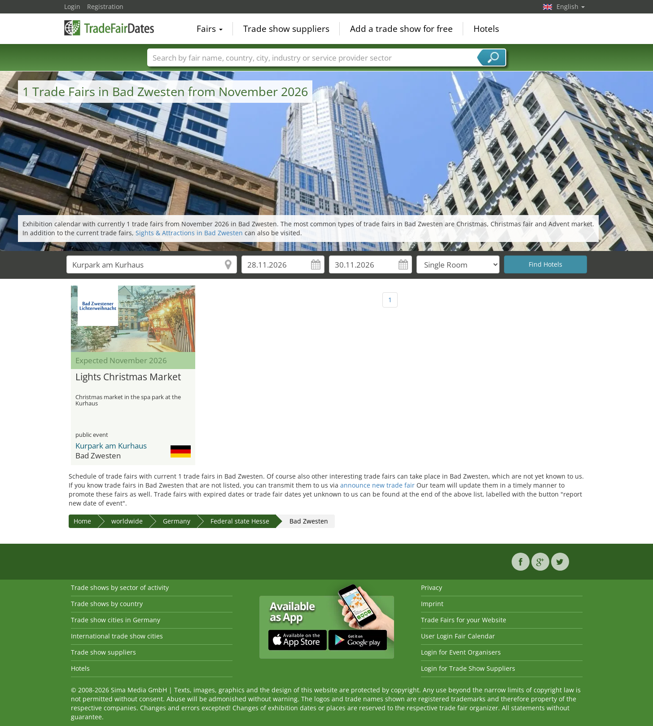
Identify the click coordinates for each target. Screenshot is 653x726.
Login (72, 6)
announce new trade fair (377, 485)
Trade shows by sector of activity (120, 587)
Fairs (210, 29)
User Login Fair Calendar (458, 636)
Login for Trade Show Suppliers (468, 668)
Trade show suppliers (286, 29)
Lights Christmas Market (128, 377)
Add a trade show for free (401, 29)
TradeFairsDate (109, 28)
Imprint (432, 603)
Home (82, 521)
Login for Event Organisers (461, 652)
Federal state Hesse (239, 521)
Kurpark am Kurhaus (111, 445)
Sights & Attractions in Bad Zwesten (189, 233)
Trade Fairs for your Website (463, 620)
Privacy (431, 587)
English (571, 6)
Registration (105, 6)
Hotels (486, 29)
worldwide (127, 521)
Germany (176, 521)
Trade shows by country (107, 603)
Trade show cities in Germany (115, 620)
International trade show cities (117, 636)
